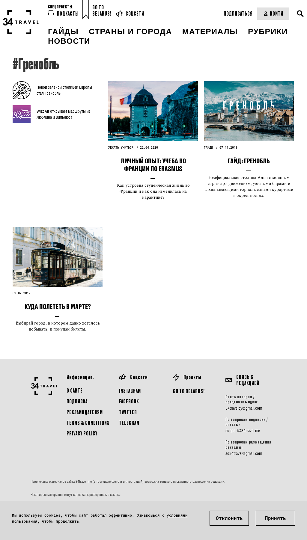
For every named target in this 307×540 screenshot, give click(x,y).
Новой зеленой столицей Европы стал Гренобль (64, 90)
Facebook (129, 401)
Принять (275, 518)
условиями (177, 515)
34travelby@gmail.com (243, 408)
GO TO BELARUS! (189, 390)
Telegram (129, 422)
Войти (273, 13)
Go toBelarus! (102, 10)
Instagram (130, 390)
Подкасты (63, 13)
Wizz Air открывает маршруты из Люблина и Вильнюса (64, 114)
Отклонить (229, 518)
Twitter (128, 411)
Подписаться (238, 13)
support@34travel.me (242, 430)
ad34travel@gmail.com (243, 453)
